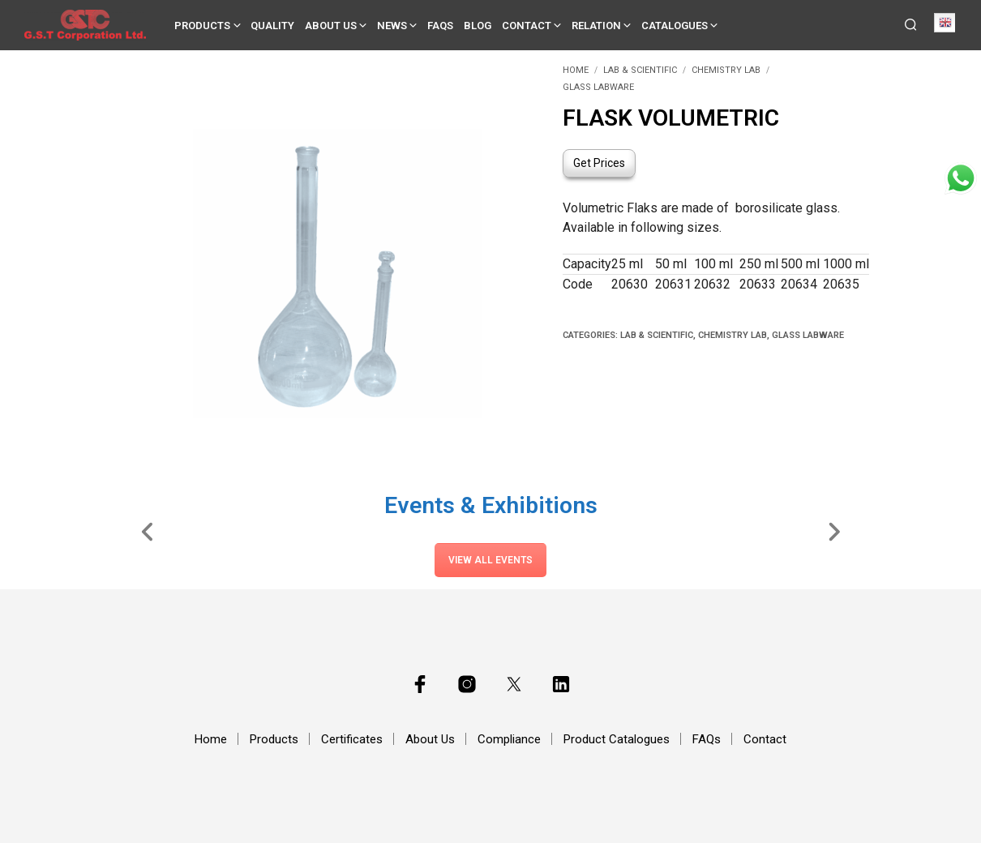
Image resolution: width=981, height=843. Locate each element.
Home (576, 70)
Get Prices (599, 162)
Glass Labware (598, 87)
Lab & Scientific (640, 70)
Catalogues (674, 25)
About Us (331, 25)
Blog (477, 25)
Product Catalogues (616, 739)
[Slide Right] (834, 531)
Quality (272, 25)
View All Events (490, 560)
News (392, 25)
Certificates (352, 739)
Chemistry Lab (726, 70)
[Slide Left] (148, 531)
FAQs (440, 25)
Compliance (509, 739)
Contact (526, 25)
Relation (596, 25)
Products (202, 25)
